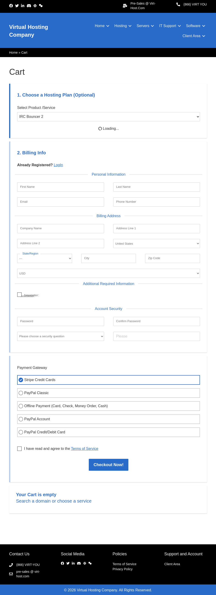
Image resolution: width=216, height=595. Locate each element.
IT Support (167, 26)
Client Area (191, 36)
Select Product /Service (36, 108)
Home (100, 26)
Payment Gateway (32, 368)
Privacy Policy (122, 569)
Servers (143, 26)
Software (193, 26)
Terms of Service (124, 564)
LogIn (58, 165)
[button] (108, 26)
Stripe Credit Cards (36, 380)
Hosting (120, 26)
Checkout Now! (109, 464)
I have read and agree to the (57, 448)
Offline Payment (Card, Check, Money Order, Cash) (62, 406)
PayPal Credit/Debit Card (41, 432)
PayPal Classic (33, 393)
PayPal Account (33, 419)
